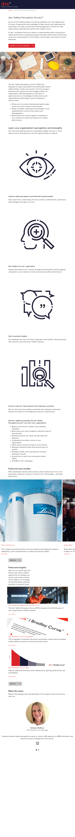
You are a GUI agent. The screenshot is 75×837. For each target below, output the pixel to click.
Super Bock (68, 545)
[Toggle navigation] (74, 4)
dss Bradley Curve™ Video (19, 668)
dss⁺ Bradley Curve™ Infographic (21, 636)
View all (13, 560)
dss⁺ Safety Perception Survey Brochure (24, 605)
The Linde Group (7, 545)
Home (10, 10)
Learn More (4, 554)
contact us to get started (19, 46)
